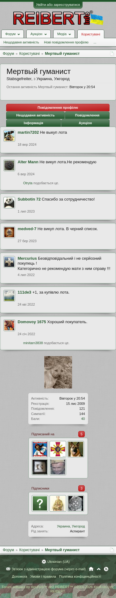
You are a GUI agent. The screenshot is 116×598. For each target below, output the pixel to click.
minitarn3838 (33, 343)
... (94, 42)
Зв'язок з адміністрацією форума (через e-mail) (49, 569)
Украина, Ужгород (71, 526)
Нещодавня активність (21, 42)
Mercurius (27, 258)
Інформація (33, 123)
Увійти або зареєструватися (58, 4)
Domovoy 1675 (32, 321)
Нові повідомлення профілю (66, 42)
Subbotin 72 (29, 199)
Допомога (19, 576)
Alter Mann (28, 162)
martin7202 (28, 132)
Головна (91, 569)
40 (83, 419)
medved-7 (27, 228)
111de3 (24, 292)
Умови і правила (43, 576)
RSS (106, 569)
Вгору (99, 569)
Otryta (27, 183)
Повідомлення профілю (57, 107)
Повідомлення (87, 115)
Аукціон (85, 123)
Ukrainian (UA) (58, 561)
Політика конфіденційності (80, 576)
